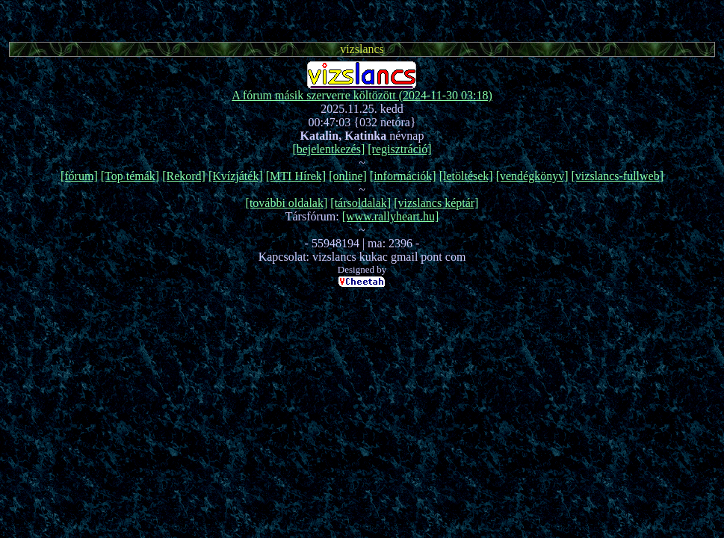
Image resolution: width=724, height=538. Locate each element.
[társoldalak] (360, 203)
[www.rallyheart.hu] (390, 216)
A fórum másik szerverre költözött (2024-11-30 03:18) (362, 95)
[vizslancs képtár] (436, 203)
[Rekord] (183, 176)
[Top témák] (130, 176)
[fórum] (79, 176)
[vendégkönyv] (532, 176)
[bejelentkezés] (328, 149)
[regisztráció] (399, 149)
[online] (348, 176)
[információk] (403, 176)
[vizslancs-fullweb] (618, 176)
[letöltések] (466, 176)
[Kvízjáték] (235, 176)
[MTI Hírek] (296, 176)
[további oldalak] (287, 203)
